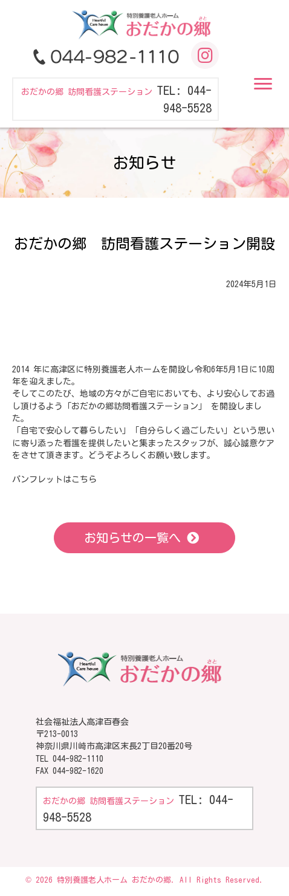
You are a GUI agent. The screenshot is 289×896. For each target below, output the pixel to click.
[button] (263, 84)
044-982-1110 (78, 759)
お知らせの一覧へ (132, 537)
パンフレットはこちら (54, 479)
